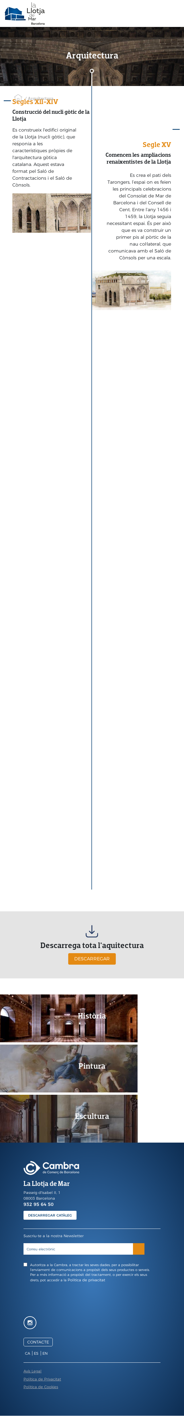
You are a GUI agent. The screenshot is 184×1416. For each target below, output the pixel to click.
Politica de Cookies (41, 1386)
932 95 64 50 (39, 1204)
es (36, 1353)
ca (27, 1353)
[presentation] (92, 1298)
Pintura (92, 1066)
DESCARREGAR (92, 958)
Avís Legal (33, 1371)
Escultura (92, 1116)
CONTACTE (38, 1342)
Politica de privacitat (86, 1280)
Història (92, 1016)
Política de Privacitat (42, 1379)
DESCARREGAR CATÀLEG (50, 1215)
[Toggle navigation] (175, 13)
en (45, 1353)
